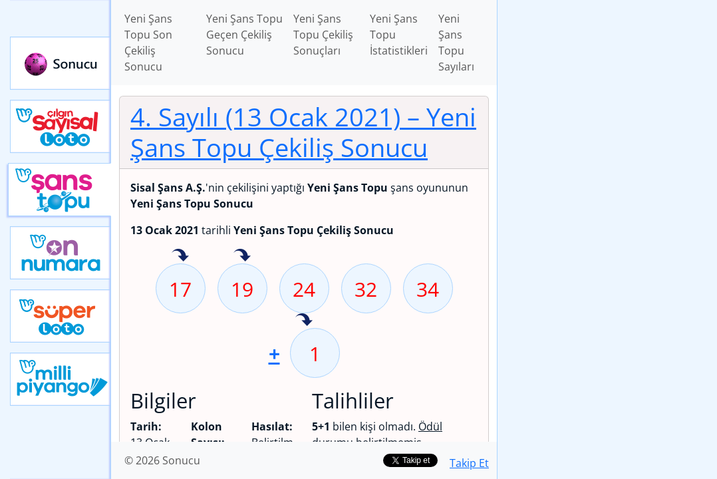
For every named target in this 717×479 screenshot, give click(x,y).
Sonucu (60, 63)
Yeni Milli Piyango (60, 379)
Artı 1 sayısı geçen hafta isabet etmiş (304, 320)
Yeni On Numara (60, 252)
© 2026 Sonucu (162, 460)
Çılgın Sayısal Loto (60, 126)
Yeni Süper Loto (60, 316)
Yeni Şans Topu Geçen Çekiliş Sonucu (244, 34)
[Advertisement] (607, 94)
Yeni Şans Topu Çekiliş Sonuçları (323, 34)
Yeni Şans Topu (59, 189)
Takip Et (469, 463)
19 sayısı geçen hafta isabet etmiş (242, 256)
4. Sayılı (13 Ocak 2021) (303, 131)
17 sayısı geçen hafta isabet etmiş (180, 256)
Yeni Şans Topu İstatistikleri (399, 34)
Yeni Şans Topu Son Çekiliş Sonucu (148, 42)
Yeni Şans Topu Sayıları (456, 42)
